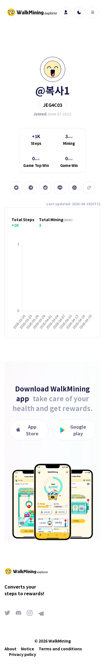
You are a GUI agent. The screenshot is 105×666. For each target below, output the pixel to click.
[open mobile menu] (92, 12)
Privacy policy (22, 654)
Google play (73, 430)
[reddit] (45, 187)
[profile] (65, 12)
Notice (27, 648)
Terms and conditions (60, 648)
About (10, 648)
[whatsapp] (74, 187)
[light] (79, 12)
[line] (60, 187)
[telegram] (30, 187)
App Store (27, 430)
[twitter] (16, 187)
